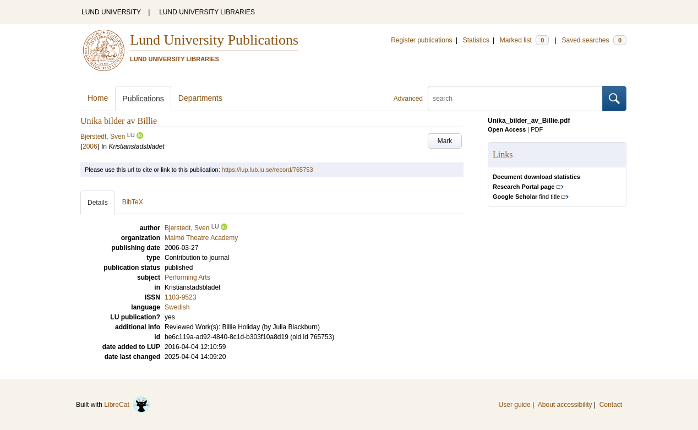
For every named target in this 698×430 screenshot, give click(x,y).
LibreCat (127, 404)
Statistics (476, 40)
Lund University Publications (214, 40)
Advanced (408, 98)
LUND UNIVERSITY (111, 12)
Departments (200, 98)
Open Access (507, 129)
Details (98, 202)
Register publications (421, 40)
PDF (537, 129)
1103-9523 (180, 297)
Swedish (177, 307)
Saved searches (593, 40)
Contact (610, 405)
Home (98, 98)
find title (526, 196)
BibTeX (132, 202)
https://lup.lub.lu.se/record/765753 (267, 169)
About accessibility (565, 405)
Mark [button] (445, 141)
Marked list (524, 40)
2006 (90, 146)
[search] (515, 98)
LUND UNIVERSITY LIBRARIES (207, 12)
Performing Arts (187, 277)
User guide (515, 405)
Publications (143, 98)
